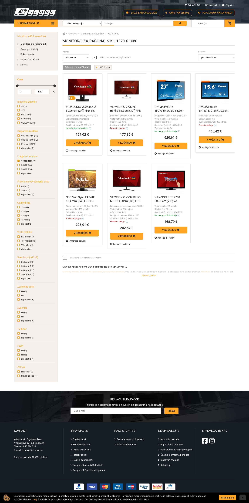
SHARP (26, 119)
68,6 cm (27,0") (29, 140)
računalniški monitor (113, 271)
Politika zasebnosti (83, 460)
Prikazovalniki (27, 54)
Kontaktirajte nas (82, 444)
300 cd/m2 (27, 266)
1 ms (25, 207)
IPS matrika (27, 237)
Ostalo (23, 64)
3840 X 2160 (26, 169)
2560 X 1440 (26, 165)
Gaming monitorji (29, 49)
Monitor (67, 271)
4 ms (25, 211)
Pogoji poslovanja (82, 449)
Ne (22, 295)
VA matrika (27, 245)
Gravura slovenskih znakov (131, 439)
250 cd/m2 (27, 262)
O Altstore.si (79, 439)
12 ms (25, 220)
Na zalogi (27, 372)
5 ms (25, 215)
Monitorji (205, 271)
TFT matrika (28, 241)
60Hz (25, 186)
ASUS (24, 106)
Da (24, 291)
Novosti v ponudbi (170, 439)
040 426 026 (29, 446)
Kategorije (166, 465)
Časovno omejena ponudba (175, 454)
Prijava (171, 410)
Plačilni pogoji (80, 454)
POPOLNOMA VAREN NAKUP (215, 12)
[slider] (17, 85)
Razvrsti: (202, 52)
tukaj (34, 499)
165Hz (25, 190)
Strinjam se (227, 497)
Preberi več (149, 275)
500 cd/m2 (27, 274)
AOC (23, 110)
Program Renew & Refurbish (87, 465)
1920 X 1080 (28, 161)
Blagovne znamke (170, 460)
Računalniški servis (126, 444)
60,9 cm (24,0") (29, 136)
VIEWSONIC (28, 123)
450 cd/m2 (27, 270)
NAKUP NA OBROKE (177, 12)
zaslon (75, 271)
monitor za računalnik (91, 271)
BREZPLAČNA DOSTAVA (141, 12)
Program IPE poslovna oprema (89, 470)
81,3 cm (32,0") (28, 144)
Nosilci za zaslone (30, 59)
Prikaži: (66, 52)
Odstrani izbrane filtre (76, 67)
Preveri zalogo (29, 376)
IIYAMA (26, 114)
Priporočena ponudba (172, 444)
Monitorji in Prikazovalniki (31, 36)
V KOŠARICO (82, 142)
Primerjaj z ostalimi (76, 150)
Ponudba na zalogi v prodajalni (176, 449)
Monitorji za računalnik (33, 44)
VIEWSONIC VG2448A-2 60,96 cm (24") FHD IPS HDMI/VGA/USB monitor (81, 110)
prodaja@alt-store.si (32, 450)
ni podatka (27, 148)
